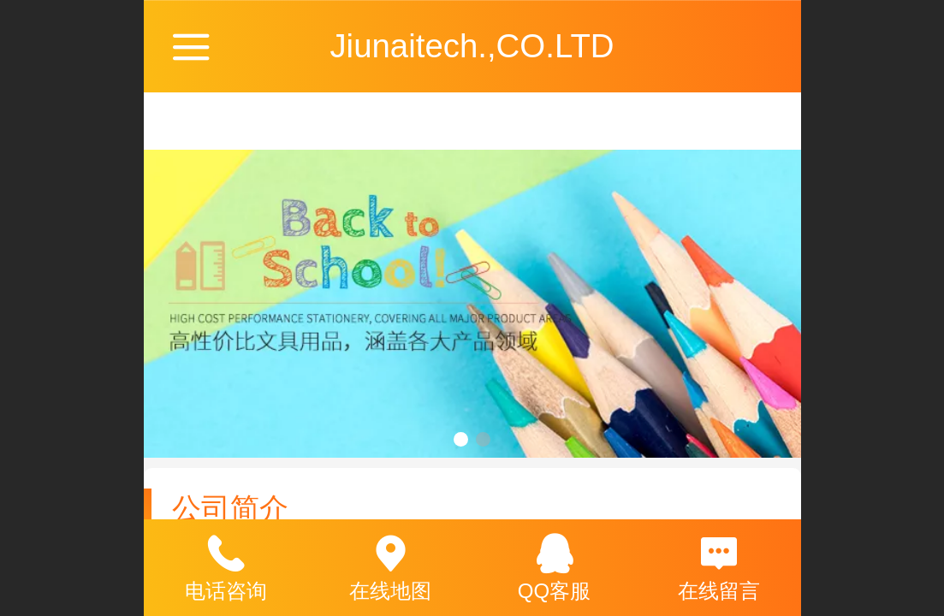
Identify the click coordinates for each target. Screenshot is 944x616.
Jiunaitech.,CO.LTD (472, 45)
